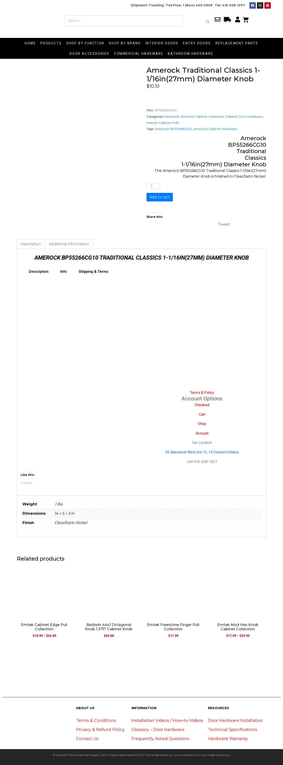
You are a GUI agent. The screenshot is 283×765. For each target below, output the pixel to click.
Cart (202, 414)
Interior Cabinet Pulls (162, 122)
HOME (30, 43)
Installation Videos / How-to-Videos (167, 720)
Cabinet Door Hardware (244, 116)
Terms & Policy (202, 392)
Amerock (172, 116)
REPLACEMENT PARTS (236, 43)
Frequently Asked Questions (160, 738)
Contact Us (87, 738)
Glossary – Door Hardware (158, 729)
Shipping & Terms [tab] (93, 271)
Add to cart (159, 197)
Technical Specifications (232, 729)
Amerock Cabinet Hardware (202, 116)
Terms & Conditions (96, 720)
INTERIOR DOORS (161, 43)
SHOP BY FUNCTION (85, 43)
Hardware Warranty (228, 738)
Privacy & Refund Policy (100, 729)
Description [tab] (31, 244)
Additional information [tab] (69, 244)
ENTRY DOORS (197, 43)
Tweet (224, 224)
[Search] (207, 22)
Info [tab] (63, 271)
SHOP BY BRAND (125, 43)
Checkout (202, 405)
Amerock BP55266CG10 (173, 129)
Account (202, 433)
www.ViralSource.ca (185, 755)
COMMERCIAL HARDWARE (138, 53)
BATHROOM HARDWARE (190, 53)
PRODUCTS (51, 43)
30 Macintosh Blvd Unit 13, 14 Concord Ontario (202, 452)
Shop (202, 424)
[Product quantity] (153, 186)
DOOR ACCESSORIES (90, 53)
